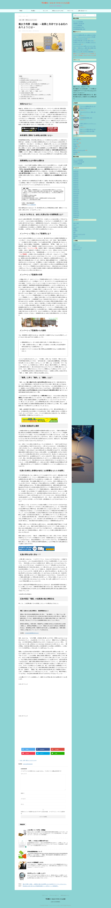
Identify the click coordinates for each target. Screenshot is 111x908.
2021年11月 (76, 191)
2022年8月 (75, 175)
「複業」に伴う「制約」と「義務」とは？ (32, 91)
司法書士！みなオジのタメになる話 (55, 3)
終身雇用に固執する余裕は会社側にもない (32, 80)
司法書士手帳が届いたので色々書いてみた (83, 40)
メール (23, 798)
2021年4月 (75, 204)
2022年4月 (75, 182)
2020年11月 (76, 213)
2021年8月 (75, 197)
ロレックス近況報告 (78, 21)
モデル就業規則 (31, 204)
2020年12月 (76, 211)
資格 (74, 154)
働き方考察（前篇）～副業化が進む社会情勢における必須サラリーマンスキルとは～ (45, 884)
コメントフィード (77, 247)
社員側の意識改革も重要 (27, 93)
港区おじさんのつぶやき (57, 10)
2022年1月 (75, 187)
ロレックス (45, 10)
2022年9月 (75, 173)
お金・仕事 (22, 760)
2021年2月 (75, 208)
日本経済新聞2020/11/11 (32, 633)
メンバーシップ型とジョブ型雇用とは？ (33, 85)
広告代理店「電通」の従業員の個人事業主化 (32, 98)
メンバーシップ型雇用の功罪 (30, 87)
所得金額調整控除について (34, 851)
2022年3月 (75, 184)
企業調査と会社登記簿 (78, 23)
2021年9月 (75, 195)
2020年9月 (75, 217)
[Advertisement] (43, 63)
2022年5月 (75, 180)
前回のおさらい (25, 78)
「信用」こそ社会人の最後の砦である (37, 840)
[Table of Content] (50, 76)
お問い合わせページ (82, 10)
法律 (74, 148)
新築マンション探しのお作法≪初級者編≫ (83, 51)
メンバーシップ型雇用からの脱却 (31, 89)
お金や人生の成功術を (55, 901)
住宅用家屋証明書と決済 (79, 29)
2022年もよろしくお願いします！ (36, 873)
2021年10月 (76, 193)
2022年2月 (75, 186)
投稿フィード (76, 245)
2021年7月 (75, 198)
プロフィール (70, 10)
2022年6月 (75, 178)
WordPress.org (76, 249)
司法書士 (33, 10)
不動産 (20, 10)
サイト (22, 804)
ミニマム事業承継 (77, 25)
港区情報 (75, 152)
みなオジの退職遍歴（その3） (35, 862)
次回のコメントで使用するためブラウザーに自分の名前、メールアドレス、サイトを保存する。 (43, 812)
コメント (24, 773)
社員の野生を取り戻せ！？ (27, 96)
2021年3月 (75, 206)
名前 (22, 793)
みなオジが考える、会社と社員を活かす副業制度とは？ (35, 84)
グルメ (74, 141)
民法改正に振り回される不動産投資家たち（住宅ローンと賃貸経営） (41, 886)
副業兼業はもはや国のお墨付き (29, 82)
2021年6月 (75, 200)
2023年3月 (75, 171)
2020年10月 (76, 215)
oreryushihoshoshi (28, 764)
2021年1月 (75, 210)
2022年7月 (75, 176)
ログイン (75, 244)
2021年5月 (75, 202)
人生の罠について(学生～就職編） (36, 830)
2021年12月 (76, 189)
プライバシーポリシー (54, 895)
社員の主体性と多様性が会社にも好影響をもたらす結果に (37, 94)
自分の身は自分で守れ (78, 27)
